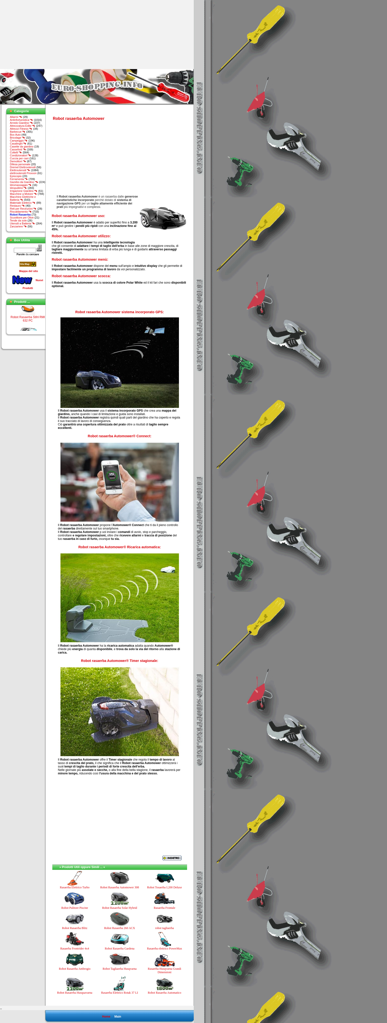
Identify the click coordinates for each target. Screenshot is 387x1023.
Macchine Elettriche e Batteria (23, 198)
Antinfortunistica (21, 119)
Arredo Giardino (21, 122)
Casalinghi (18, 143)
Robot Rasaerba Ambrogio (75, 968)
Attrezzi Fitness (21, 128)
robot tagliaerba (164, 928)
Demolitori (18, 161)
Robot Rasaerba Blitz (74, 928)
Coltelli (16, 152)
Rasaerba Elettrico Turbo (75, 887)
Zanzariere (18, 226)
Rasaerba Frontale (164, 908)
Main (117, 1016)
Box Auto (15, 134)
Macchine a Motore (23, 193)
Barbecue (17, 131)
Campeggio (19, 140)
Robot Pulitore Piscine (74, 908)
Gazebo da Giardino (24, 182)
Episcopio (16, 176)
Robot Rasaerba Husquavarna (74, 992)
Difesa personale (20, 164)
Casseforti (18, 149)
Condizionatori (20, 155)
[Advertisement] (41, 34)
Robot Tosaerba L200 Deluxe (164, 887)
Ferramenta (19, 179)
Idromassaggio (21, 184)
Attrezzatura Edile (22, 125)
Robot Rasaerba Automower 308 (119, 887)
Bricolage (17, 137)
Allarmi (16, 116)
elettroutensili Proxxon (23, 173)
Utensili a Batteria (22, 223)
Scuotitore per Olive (22, 217)
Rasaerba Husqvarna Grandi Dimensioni (164, 970)
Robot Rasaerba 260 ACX (119, 928)
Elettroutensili (20, 170)
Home (106, 1016)
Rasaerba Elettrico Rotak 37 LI (119, 992)
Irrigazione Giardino (24, 190)
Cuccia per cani (19, 158)
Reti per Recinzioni (23, 208)
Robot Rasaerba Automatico (164, 992)
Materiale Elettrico (23, 202)
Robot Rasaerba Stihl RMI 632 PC (28, 325)
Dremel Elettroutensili (23, 167)
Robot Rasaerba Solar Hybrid (119, 908)
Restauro (17, 205)
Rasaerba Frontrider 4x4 (74, 948)
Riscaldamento (21, 211)
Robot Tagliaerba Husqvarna (120, 968)
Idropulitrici (18, 187)
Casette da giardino (21, 146)
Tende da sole (18, 220)
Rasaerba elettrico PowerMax (164, 948)
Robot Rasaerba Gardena (120, 948)
